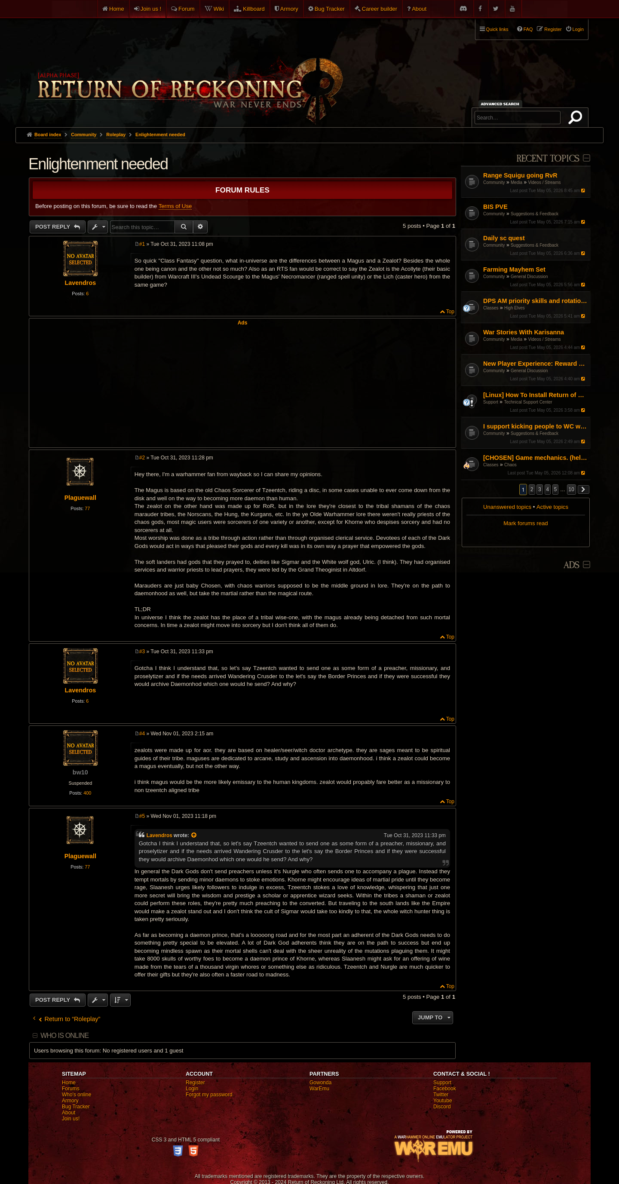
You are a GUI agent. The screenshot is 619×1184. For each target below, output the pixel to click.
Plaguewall (80, 497)
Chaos (510, 464)
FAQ (528, 29)
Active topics (552, 507)
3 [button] (539, 489)
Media (516, 182)
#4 (142, 734)
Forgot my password (209, 1095)
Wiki (219, 9)
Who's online (76, 1095)
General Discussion (529, 276)
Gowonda (320, 1083)
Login (192, 1089)
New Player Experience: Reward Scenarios (535, 363)
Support (490, 402)
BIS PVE (495, 206)
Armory (289, 9)
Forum (186, 9)
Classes (491, 308)
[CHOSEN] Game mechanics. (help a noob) (535, 457)
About (419, 9)
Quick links (497, 29)
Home (116, 9)
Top (450, 312)
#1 (142, 244)
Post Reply (53, 226)
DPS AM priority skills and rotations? (535, 300)
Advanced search (501, 103)
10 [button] (571, 489)
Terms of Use (175, 206)
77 (87, 508)
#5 (142, 816)
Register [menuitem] (552, 29)
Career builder (379, 9)
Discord (442, 1107)
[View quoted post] (194, 835)
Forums (71, 1089)
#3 (142, 652)
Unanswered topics (507, 507)
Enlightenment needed (160, 134)
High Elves (514, 308)
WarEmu (319, 1089)
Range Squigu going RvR (520, 175)
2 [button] (531, 489)
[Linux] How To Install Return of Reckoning (535, 395)
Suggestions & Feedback (534, 213)
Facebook (444, 1089)
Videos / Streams (544, 182)
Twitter (440, 1095)
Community (494, 182)
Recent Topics (547, 159)
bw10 (80, 772)
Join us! (71, 1119)
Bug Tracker (330, 9)
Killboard (254, 9)
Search (576, 119)
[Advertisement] (242, 386)
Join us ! (151, 9)
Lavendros (80, 282)
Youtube (442, 1101)
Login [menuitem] (578, 29)
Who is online (64, 1035)
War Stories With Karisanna (523, 332)
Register (195, 1083)
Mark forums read (525, 523)
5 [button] (555, 489)
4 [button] (547, 489)
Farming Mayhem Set (514, 269)
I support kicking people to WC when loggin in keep (535, 426)
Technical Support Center (528, 402)
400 (87, 792)
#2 (142, 458)
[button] (584, 489)
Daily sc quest (504, 238)
